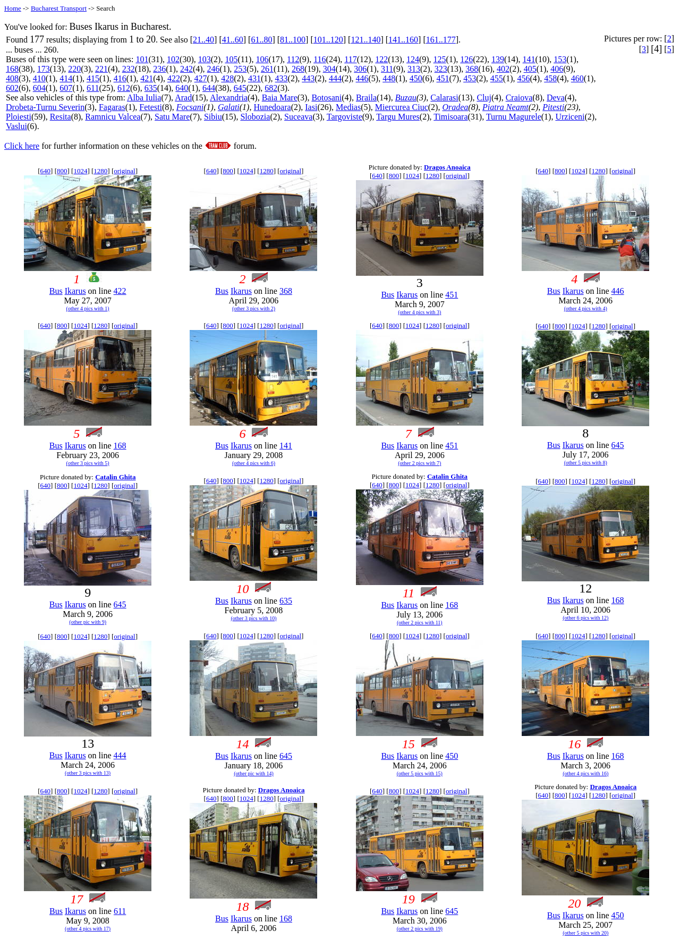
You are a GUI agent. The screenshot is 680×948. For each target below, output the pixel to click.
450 (416, 78)
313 (413, 68)
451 (443, 78)
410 (39, 78)
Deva (556, 97)
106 (262, 59)
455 (496, 78)
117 (350, 59)
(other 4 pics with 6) (253, 463)
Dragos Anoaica (447, 167)
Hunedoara (272, 107)
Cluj (484, 97)
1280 (100, 171)
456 (523, 78)
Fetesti (150, 107)
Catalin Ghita (115, 477)
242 (186, 68)
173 (43, 68)
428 (227, 78)
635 (150, 87)
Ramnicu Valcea (112, 116)
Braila (366, 97)
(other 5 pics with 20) (585, 933)
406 (556, 68)
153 (560, 59)
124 (412, 59)
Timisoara (451, 116)
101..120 (328, 39)
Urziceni (569, 116)
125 (440, 59)
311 (387, 68)
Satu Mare (172, 116)
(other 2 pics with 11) (420, 622)
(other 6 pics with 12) (585, 618)
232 (128, 68)
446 (362, 78)
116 (319, 59)
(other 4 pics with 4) (585, 308)
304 (329, 68)
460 (577, 78)
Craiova (519, 97)
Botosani (326, 97)
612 (123, 87)
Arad (183, 97)
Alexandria (229, 97)
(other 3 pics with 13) (87, 773)
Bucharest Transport (59, 8)
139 (497, 59)
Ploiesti (18, 116)
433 (281, 78)
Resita (60, 116)
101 (141, 59)
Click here (21, 145)
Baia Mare (280, 97)
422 (173, 78)
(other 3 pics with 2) (253, 308)
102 (173, 59)
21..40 (203, 39)
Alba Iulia (144, 97)
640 (181, 87)
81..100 (292, 39)
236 (159, 68)
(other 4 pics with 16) (585, 773)
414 (66, 78)
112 (293, 59)
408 (12, 78)
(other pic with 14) (254, 773)
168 (12, 68)
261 (267, 68)
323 (441, 68)
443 (308, 78)
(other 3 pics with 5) (87, 463)
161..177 (441, 39)
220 (74, 68)
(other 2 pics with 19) (420, 929)
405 (530, 68)
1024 (80, 171)
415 (93, 78)
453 (469, 78)
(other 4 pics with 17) (87, 929)
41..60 (232, 39)
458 (550, 78)
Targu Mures (398, 116)
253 (240, 68)
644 (208, 87)
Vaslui (16, 126)
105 (231, 59)
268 (298, 68)
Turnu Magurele (513, 116)
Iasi (311, 107)
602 (12, 87)
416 (120, 78)
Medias (348, 107)
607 (66, 87)
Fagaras (112, 107)
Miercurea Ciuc (401, 107)
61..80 (261, 39)
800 (62, 171)
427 (200, 78)
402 (503, 68)
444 (335, 78)
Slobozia (255, 116)
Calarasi (444, 97)
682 (271, 87)
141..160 (403, 39)
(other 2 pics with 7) (419, 463)
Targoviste (344, 116)
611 (93, 87)
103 (204, 59)
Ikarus (75, 290)
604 (39, 87)
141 (529, 59)
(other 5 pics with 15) (420, 773)
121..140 (365, 39)
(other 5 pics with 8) (585, 462)
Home (12, 8)
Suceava (298, 116)
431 (254, 78)
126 (466, 59)
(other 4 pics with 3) (419, 312)
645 (240, 87)
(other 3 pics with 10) (253, 618)
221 (101, 68)
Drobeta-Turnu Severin (45, 107)
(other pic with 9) (87, 622)
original (124, 171)
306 (360, 68)
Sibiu (213, 116)
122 (381, 59)
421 (146, 78)
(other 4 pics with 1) (87, 308)
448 (388, 78)
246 (213, 68)
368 (471, 68)
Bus (56, 290)
